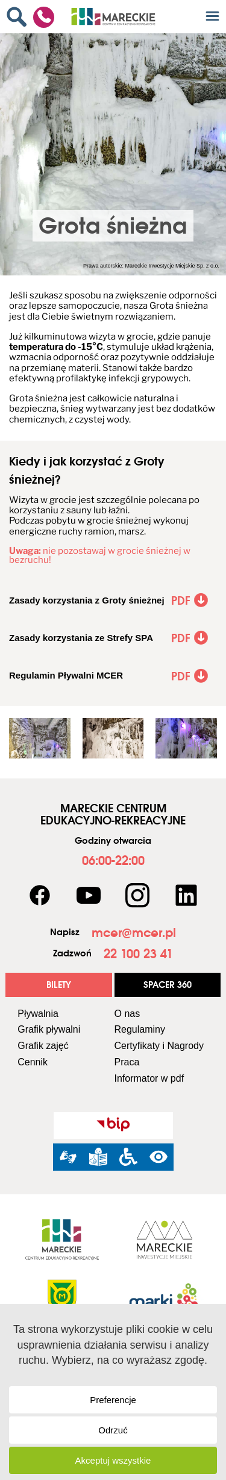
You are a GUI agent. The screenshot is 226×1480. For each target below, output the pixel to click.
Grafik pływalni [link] (48, 1029)
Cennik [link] (32, 1062)
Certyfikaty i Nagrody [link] (159, 1046)
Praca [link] (127, 1062)
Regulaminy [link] (140, 1029)
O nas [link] (127, 1013)
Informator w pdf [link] (149, 1078)
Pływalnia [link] (37, 1013)
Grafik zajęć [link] (42, 1046)
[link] (19, 16)
